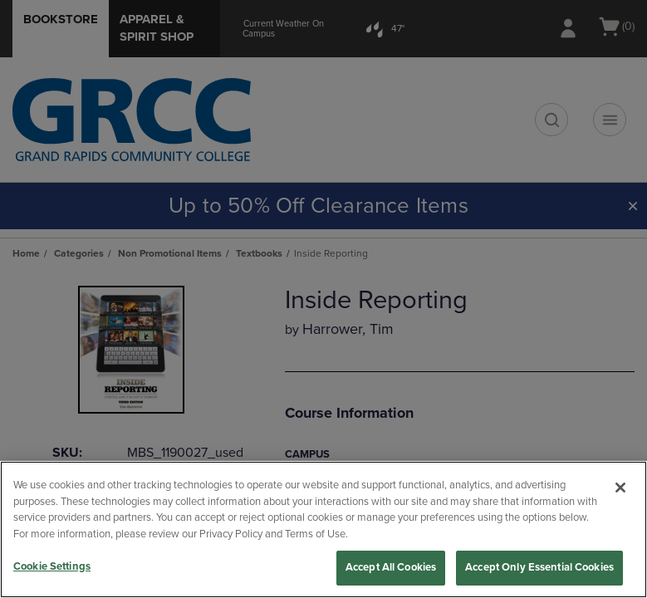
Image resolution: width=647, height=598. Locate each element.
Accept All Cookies (391, 567)
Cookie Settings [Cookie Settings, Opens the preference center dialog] (52, 566)
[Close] (620, 487)
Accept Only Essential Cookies (539, 567)
